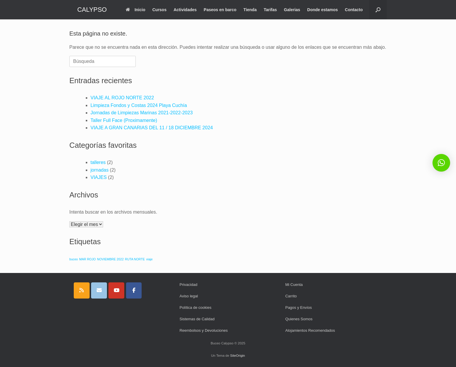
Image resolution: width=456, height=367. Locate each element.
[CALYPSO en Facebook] (134, 290)
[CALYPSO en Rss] (82, 290)
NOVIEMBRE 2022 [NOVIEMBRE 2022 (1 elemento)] (110, 259)
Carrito (291, 296)
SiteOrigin (237, 355)
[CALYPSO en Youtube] (116, 290)
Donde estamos (322, 9)
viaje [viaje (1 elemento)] (149, 259)
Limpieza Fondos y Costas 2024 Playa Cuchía (138, 105)
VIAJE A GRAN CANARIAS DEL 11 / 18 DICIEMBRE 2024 (151, 127)
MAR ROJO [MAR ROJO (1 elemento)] (87, 259)
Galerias (292, 9)
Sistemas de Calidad (197, 319)
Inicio (135, 9)
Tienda (250, 9)
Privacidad (188, 284)
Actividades (185, 9)
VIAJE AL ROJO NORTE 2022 (122, 97)
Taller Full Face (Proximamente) (123, 120)
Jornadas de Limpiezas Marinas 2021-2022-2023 (141, 112)
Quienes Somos (299, 319)
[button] (378, 9)
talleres (98, 162)
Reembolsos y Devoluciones (204, 330)
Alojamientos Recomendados (310, 330)
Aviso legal (189, 296)
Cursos (159, 9)
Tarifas (270, 9)
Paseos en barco (220, 9)
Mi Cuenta (294, 284)
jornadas (99, 169)
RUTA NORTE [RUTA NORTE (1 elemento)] (135, 259)
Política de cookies (195, 307)
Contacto (354, 9)
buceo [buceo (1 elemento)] (73, 259)
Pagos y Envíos (298, 307)
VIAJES (98, 177)
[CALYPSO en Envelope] (99, 290)
